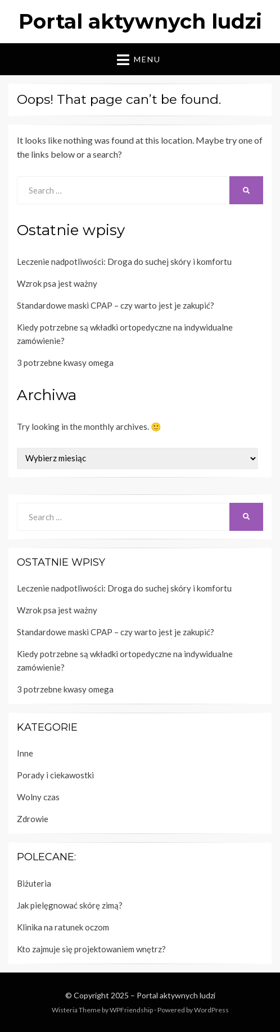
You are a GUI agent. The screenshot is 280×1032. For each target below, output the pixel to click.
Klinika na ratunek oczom (63, 927)
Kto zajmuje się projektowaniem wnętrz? (91, 949)
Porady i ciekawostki (55, 775)
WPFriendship (131, 1010)
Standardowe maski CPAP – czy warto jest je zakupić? (115, 305)
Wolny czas (38, 797)
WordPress (211, 1010)
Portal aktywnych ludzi (140, 21)
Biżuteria (34, 883)
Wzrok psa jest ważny (57, 283)
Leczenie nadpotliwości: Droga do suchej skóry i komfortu (124, 261)
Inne (25, 753)
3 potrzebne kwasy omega (65, 362)
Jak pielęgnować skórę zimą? (70, 905)
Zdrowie (32, 819)
